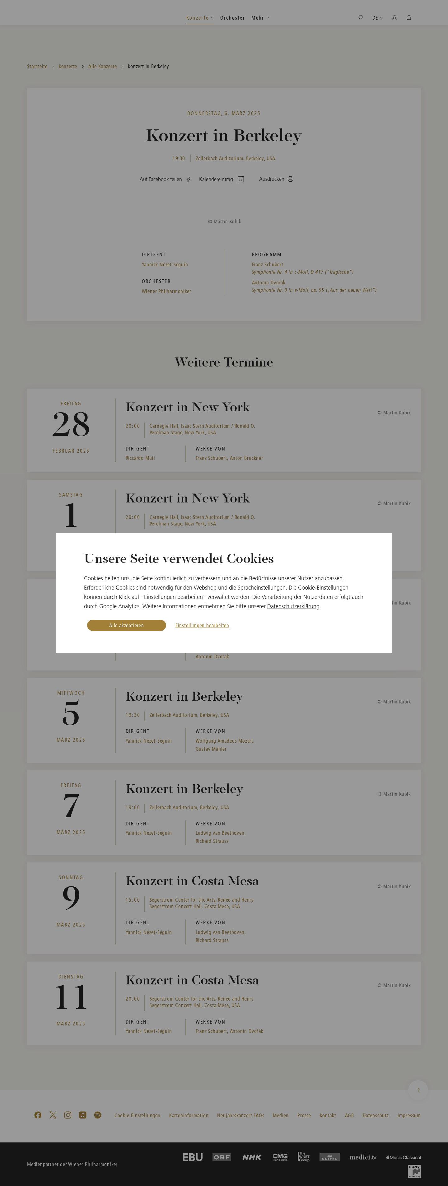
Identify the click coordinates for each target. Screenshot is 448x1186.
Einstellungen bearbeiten (202, 625)
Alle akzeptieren (126, 625)
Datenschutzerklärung (293, 606)
